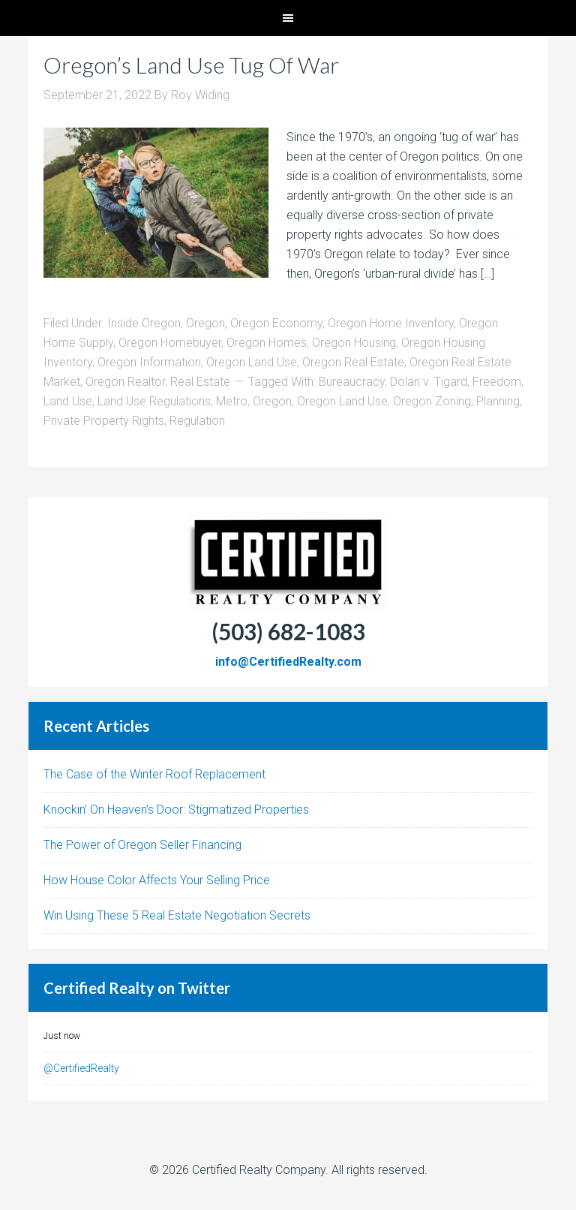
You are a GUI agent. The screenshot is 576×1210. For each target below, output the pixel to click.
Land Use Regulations (154, 401)
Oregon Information (149, 362)
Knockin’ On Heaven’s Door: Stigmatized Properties (176, 809)
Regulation (197, 421)
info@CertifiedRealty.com (288, 662)
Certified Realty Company (259, 1170)
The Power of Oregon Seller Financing (143, 845)
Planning (498, 401)
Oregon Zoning (432, 401)
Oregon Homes (266, 343)
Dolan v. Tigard (428, 382)
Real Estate (200, 382)
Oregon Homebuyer (169, 343)
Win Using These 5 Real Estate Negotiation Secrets (177, 915)
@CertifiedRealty (81, 1068)
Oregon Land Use (251, 362)
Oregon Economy (276, 323)
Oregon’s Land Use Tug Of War (191, 64)
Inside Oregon (144, 323)
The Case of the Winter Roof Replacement (155, 774)
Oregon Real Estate (353, 362)
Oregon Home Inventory (391, 323)
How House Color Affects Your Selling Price (157, 880)
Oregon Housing (354, 343)
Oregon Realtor (125, 382)
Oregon (205, 323)
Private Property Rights (104, 421)
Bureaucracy (352, 382)
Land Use (68, 401)
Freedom (496, 382)
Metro (232, 401)
